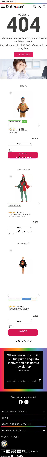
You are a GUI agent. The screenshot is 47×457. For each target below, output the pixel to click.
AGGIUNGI (22, 311)
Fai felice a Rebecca (23, 55)
